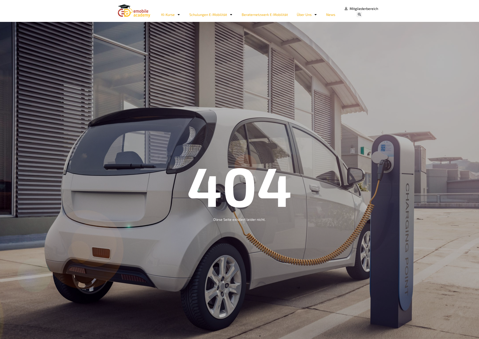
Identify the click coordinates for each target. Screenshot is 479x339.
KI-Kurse (170, 15)
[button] (359, 14)
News (330, 14)
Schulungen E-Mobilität (211, 15)
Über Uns (307, 15)
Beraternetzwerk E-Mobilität (265, 14)
